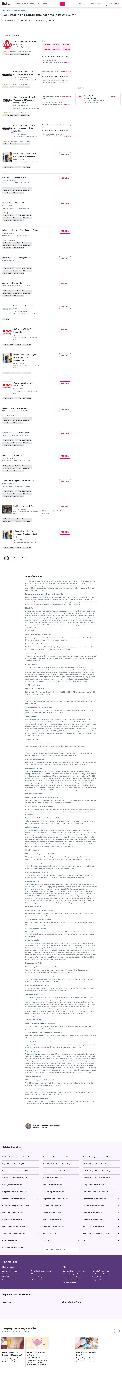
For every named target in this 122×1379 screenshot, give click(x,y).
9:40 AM (56, 49)
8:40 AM (56, 45)
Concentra (6, 1302)
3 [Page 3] (14, 558)
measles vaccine (33, 884)
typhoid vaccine (33, 1054)
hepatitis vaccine (34, 943)
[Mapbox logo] (80, 88)
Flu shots (28, 611)
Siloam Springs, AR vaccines (74, 1274)
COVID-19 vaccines (42, 667)
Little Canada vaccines (11, 1274)
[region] (98, 61)
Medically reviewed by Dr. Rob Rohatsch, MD (47, 1125)
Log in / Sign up (113, 3)
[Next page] (30, 558)
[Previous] (114, 1331)
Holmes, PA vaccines (71, 1283)
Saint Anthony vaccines (40, 1277)
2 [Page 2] (10, 558)
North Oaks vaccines (10, 1277)
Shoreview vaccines (10, 1280)
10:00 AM (66, 49)
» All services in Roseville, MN (55, 1249)
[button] (77, 54)
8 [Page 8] (26, 558)
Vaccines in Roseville (20, 10)
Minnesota (9, 10)
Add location (111, 97)
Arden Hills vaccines (10, 1271)
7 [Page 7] (22, 558)
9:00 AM (66, 45)
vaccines (45, 594)
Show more (67, 62)
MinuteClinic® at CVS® (71, 1302)
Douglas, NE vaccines (100, 1280)
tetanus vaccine (32, 719)
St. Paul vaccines (37, 1280)
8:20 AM (47, 45)
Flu (82, 616)
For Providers (95, 4)
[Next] (118, 1331)
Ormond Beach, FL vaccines (74, 1271)
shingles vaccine (33, 830)
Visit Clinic (65, 155)
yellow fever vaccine (35, 997)
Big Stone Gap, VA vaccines (74, 1277)
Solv (3, 10)
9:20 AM (47, 49)
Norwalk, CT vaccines (100, 1271)
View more (45, 53)
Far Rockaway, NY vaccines (102, 1274)
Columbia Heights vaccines (41, 1271)
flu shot (47, 622)
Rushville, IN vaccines (100, 1277)
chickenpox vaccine (34, 771)
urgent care (46, 602)
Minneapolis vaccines (39, 1274)
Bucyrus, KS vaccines (71, 1280)
